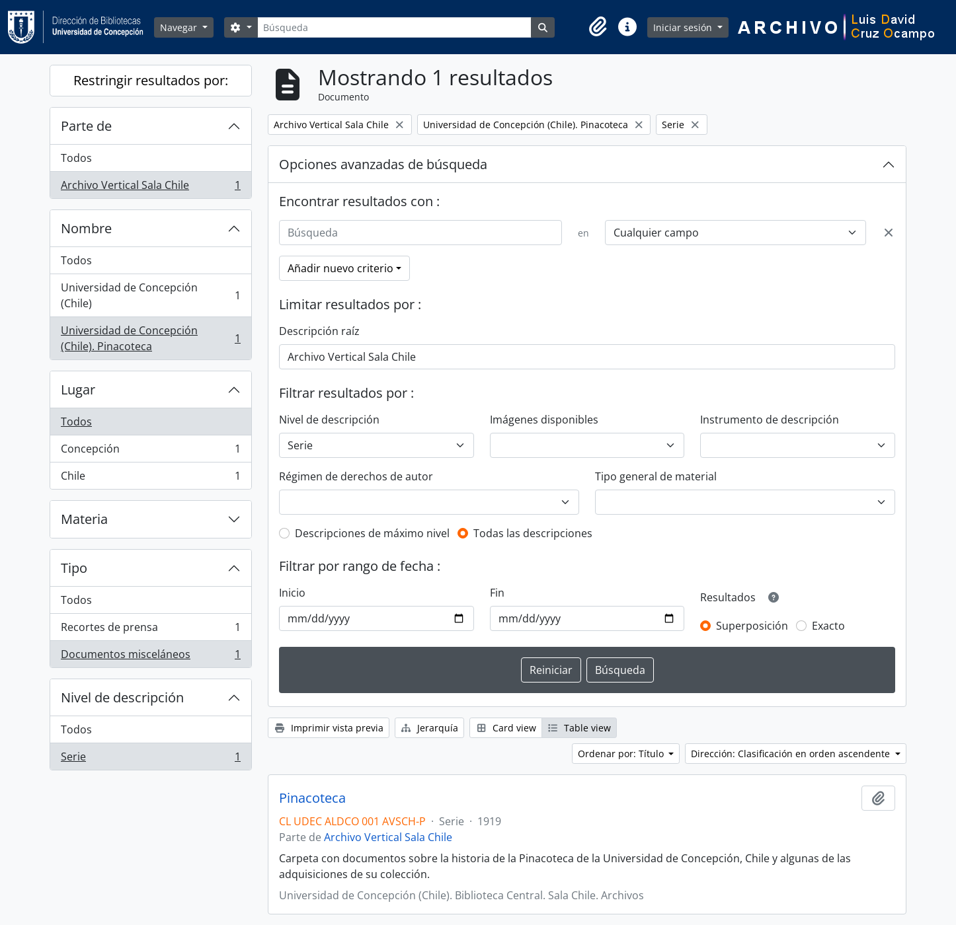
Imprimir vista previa (328, 728)
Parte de (86, 126)
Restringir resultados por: (150, 80)
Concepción (150, 451)
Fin (497, 592)
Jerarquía (430, 728)
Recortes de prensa (150, 630)
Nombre (86, 228)
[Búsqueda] (394, 27)
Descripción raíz (319, 331)
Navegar (180, 27)
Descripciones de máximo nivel (372, 533)
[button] (598, 27)
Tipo (74, 568)
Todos (76, 158)
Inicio (292, 592)
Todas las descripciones (532, 533)
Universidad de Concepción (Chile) (150, 295)
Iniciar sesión (684, 27)
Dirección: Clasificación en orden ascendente (792, 753)
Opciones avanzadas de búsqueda (383, 164)
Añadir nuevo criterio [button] (340, 268)
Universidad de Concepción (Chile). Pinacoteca (150, 338)
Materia (84, 519)
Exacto (828, 625)
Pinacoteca (312, 798)
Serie (150, 759)
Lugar (78, 389)
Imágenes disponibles (544, 419)
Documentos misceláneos (150, 656)
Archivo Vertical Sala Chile (150, 187)
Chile (150, 478)
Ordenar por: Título (622, 753)
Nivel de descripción (122, 697)
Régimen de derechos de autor (356, 476)
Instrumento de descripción (769, 419)
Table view (579, 728)
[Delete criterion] (888, 232)
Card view (505, 728)
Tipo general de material (656, 476)
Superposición (752, 625)
